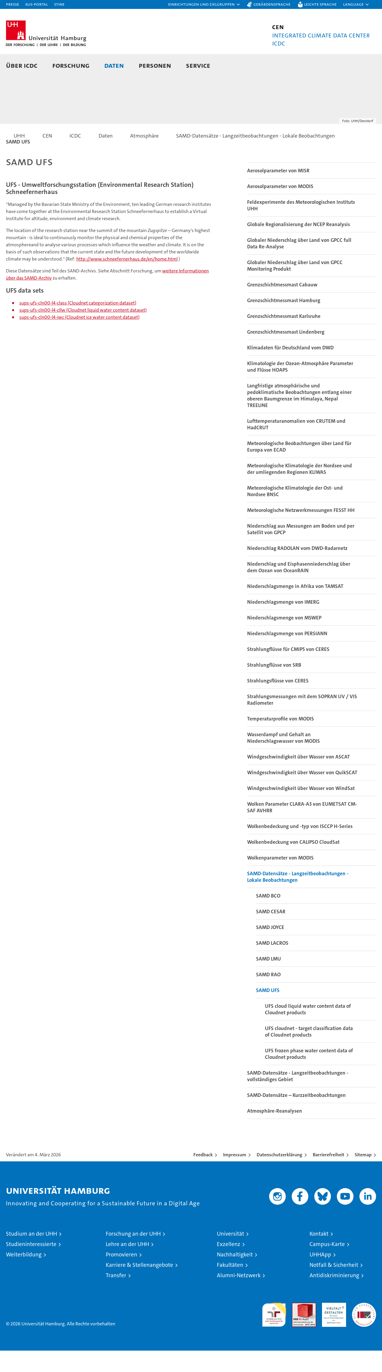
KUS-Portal (36, 4)
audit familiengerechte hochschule (274, 1333)
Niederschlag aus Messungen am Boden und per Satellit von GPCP (300, 550)
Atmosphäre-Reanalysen (274, 1132)
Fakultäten (230, 1286)
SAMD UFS (268, 1011)
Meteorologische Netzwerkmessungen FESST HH (301, 531)
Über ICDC (21, 65)
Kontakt (319, 1255)
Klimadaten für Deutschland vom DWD (290, 369)
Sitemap (363, 1176)
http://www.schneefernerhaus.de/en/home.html (127, 280)
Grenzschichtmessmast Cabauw (282, 306)
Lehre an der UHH (127, 1265)
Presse (12, 4)
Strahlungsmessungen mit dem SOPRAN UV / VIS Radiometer (302, 721)
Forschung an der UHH (133, 1255)
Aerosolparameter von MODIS (280, 207)
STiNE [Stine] (59, 4)
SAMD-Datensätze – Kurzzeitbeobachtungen (296, 1116)
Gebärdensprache (272, 4)
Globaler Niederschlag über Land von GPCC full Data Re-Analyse (299, 264)
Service (198, 65)
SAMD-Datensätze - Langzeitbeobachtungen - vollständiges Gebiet (297, 1097)
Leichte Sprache (320, 4)
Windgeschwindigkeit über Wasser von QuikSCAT (302, 794)
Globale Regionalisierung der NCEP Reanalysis (298, 245)
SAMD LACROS (272, 964)
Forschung (70, 65)
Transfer (116, 1296)
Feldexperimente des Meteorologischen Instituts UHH (301, 226)
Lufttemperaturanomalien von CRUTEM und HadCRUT (296, 445)
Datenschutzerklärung (279, 1176)
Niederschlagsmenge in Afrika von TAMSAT (295, 607)
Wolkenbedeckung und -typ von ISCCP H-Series (300, 847)
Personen (155, 65)
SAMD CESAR (270, 933)
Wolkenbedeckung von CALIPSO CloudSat (293, 863)
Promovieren (121, 1276)
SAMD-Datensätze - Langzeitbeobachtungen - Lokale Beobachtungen (297, 898)
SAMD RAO (268, 996)
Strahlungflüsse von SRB (274, 686)
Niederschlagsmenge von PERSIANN (287, 655)
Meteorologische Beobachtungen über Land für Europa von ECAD (299, 467)
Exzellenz (228, 1265)
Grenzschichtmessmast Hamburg (283, 321)
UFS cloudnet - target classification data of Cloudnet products (309, 1052)
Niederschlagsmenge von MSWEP (284, 639)
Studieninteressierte (31, 1265)
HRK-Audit (332, 1327)
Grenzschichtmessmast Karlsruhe (284, 337)
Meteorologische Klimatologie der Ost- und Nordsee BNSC (295, 512)
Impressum (234, 1176)
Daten (114, 65)
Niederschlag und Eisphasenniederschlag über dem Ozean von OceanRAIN (298, 588)
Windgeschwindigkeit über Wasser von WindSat (301, 809)
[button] (204, 4)
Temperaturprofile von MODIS (280, 740)
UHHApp (320, 1276)
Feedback (203, 1176)
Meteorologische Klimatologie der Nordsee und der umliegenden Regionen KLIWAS (299, 490)
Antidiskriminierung (334, 1296)
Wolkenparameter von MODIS (280, 879)
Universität (230, 1255)
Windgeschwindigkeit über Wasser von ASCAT (298, 778)
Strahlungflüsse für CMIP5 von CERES (288, 670)
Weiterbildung (24, 1276)
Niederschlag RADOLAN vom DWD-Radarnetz (297, 569)
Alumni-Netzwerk (239, 1296)
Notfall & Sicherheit (334, 1286)
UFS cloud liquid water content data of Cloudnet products (308, 1030)
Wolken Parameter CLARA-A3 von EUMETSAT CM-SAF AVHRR (302, 828)
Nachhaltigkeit (235, 1276)
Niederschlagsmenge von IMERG (283, 623)
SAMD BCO (268, 917)
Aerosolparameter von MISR (278, 192)
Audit (297, 1327)
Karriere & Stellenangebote (139, 1286)
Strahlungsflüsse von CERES (278, 702)
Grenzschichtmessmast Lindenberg (285, 353)
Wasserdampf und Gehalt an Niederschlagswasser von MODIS (283, 759)
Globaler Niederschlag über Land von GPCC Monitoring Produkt (294, 287)
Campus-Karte (327, 1265)
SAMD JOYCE (270, 948)
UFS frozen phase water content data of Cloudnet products (309, 1075)
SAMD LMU (268, 980)
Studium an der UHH (31, 1255)
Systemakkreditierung (364, 1327)
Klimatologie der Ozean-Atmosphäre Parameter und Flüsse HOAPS (300, 388)
